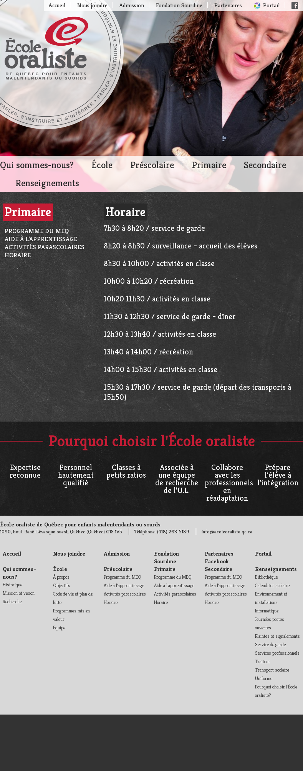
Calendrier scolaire (272, 585)
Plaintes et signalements (277, 636)
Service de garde (270, 644)
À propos (61, 577)
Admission (131, 5)
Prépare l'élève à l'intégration (277, 475)
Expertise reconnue (25, 471)
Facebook (294, 5)
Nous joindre (92, 5)
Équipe (59, 627)
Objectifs (61, 585)
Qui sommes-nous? (37, 165)
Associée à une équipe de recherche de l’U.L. (176, 479)
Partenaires (228, 5)
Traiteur (262, 661)
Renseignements (47, 183)
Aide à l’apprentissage (41, 239)
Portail (271, 5)
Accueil (57, 5)
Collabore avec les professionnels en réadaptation (229, 483)
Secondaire (265, 165)
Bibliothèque (266, 577)
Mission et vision (19, 593)
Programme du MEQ (37, 231)
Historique (12, 584)
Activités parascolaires (44, 247)
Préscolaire (152, 165)
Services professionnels (277, 653)
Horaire (18, 255)
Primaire (209, 165)
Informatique (266, 610)
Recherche (12, 601)
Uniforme (263, 678)
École (102, 165)
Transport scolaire (272, 670)
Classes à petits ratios (126, 471)
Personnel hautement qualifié (76, 475)
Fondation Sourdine (179, 5)
